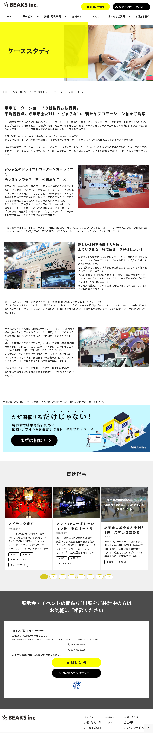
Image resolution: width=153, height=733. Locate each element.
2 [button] (53, 577)
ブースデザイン (19, 564)
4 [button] (71, 577)
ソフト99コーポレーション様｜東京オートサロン (75, 526)
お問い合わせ (97, 7)
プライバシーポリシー (136, 727)
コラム (95, 16)
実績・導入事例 (52, 16)
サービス (27, 16)
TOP (9, 16)
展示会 (27, 554)
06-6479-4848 (78, 644)
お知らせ (77, 16)
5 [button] (81, 577)
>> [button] (109, 577)
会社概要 (129, 722)
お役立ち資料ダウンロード (133, 7)
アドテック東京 (21, 523)
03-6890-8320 (78, 649)
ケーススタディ (41, 91)
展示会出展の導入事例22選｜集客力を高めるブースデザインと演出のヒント (124, 530)
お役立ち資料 (142, 16)
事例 (15, 554)
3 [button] (62, 577)
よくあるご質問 (116, 16)
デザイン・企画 (19, 559)
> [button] (99, 577)
